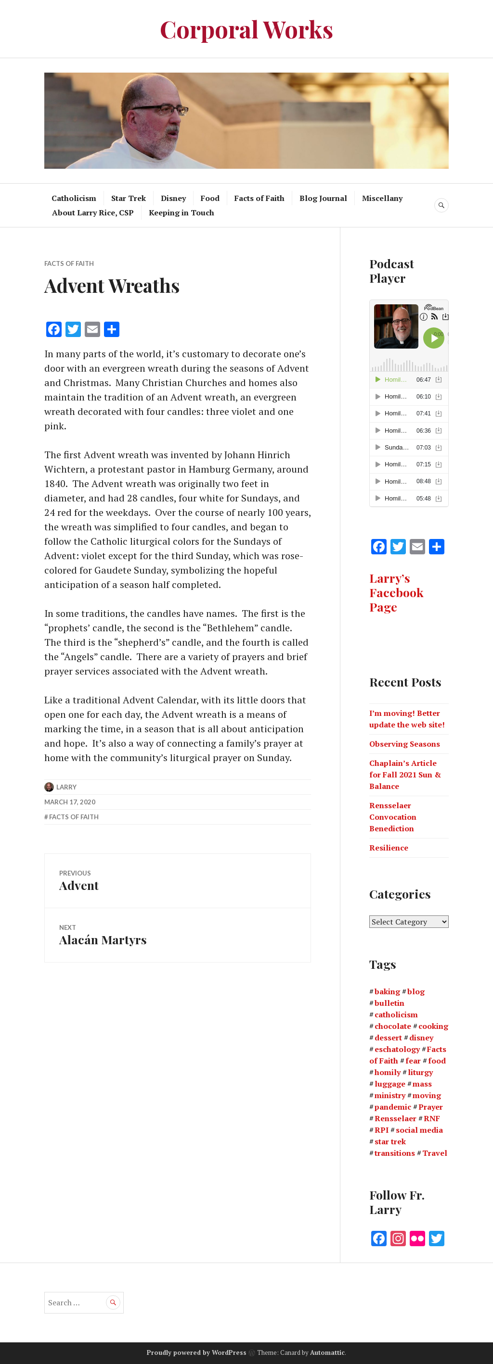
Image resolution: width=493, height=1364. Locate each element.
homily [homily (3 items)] (388, 1072)
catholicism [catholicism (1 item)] (396, 1014)
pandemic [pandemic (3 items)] (393, 1106)
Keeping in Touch (181, 212)
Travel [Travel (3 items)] (434, 1153)
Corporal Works (246, 28)
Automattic (327, 1352)
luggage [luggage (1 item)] (390, 1083)
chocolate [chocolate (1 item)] (393, 1026)
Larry (66, 787)
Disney (173, 198)
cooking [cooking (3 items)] (433, 1026)
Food (210, 198)
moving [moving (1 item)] (427, 1095)
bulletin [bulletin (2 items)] (389, 1003)
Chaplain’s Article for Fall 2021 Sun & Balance (405, 774)
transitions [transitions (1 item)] (395, 1153)
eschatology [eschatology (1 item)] (397, 1049)
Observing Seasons (404, 743)
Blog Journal (323, 198)
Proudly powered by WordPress (196, 1352)
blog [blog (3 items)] (416, 991)
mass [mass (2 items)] (422, 1083)
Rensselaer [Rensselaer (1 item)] (395, 1118)
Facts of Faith (259, 198)
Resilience (388, 847)
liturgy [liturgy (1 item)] (420, 1072)
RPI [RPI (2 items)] (382, 1130)
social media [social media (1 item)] (419, 1130)
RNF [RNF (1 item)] (432, 1118)
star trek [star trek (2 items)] (390, 1141)
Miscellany (382, 198)
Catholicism (74, 198)
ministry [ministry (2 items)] (390, 1095)
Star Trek (128, 198)
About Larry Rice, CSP (93, 212)
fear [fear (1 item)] (413, 1060)
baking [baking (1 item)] (387, 991)
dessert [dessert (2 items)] (388, 1037)
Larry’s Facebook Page (396, 592)
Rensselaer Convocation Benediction (392, 817)
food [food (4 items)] (437, 1060)
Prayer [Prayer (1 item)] (430, 1106)
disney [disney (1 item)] (421, 1037)
